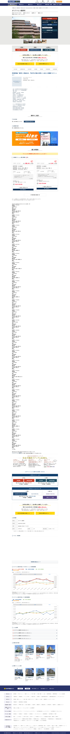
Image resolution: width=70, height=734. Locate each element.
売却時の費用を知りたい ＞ (45, 63)
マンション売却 (26, 696)
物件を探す (15, 704)
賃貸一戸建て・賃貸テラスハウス (29, 699)
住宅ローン (32, 716)
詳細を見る (55, 22)
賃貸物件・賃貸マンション (18, 699)
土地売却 (38, 696)
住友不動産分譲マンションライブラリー (43, 711)
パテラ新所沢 (38, 677)
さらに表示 (13, 449)
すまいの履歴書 (36, 720)
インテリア (57, 727)
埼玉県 (19, 523)
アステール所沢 (17, 677)
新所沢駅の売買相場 (15, 570)
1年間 (20, 574)
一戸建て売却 (33, 696)
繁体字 (53, 716)
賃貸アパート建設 (54, 725)
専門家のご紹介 (21, 704)
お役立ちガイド (8, 719)
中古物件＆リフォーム (38, 716)
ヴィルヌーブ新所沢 (50, 654)
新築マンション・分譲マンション (26, 725)
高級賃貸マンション (62, 725)
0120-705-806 (18, 184)
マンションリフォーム (24, 727)
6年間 (49, 574)
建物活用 (38, 704)
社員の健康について (44, 688)
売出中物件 (15, 69)
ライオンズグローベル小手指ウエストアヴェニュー (18, 655)
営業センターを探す (57, 4)
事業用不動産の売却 (53, 696)
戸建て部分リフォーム (33, 727)
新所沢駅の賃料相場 (15, 600)
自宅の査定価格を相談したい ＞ (25, 63)
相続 (14, 716)
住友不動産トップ (16, 725)
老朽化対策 (49, 704)
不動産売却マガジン (17, 720)
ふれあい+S (35, 725)
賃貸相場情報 (55, 69)
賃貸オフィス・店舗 (39, 699)
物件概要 (35, 69)
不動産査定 (20, 696)
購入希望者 (29, 69)
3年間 (35, 574)
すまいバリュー (29, 720)
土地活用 (33, 704)
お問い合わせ (51, 688)
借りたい (30, 4)
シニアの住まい (19, 716)
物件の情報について (35, 688)
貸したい (39, 4)
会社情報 (20, 688)
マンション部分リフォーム (42, 727)
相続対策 (54, 704)
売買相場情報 (48, 69)
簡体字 (57, 716)
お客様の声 (23, 720)
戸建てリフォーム (16, 727)
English (49, 716)
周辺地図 (41, 69)
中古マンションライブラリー (18, 711)
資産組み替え (43, 704)
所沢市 (21, 523)
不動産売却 (15, 696)
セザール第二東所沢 (39, 654)
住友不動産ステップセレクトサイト (56, 711)
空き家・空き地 (25, 716)
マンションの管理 (51, 727)
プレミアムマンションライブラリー (29, 711)
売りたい (21, 4)
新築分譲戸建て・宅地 (41, 725)
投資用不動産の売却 (44, 696)
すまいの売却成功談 (43, 720)
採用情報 (27, 688)
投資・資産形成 (28, 704)
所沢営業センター (40, 180)
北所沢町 (24, 523)
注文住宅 (48, 725)
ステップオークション (61, 696)
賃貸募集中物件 (22, 69)
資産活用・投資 (48, 4)
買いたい (12, 4)
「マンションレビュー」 (29, 623)
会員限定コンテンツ (60, 704)
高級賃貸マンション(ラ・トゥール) (49, 699)
